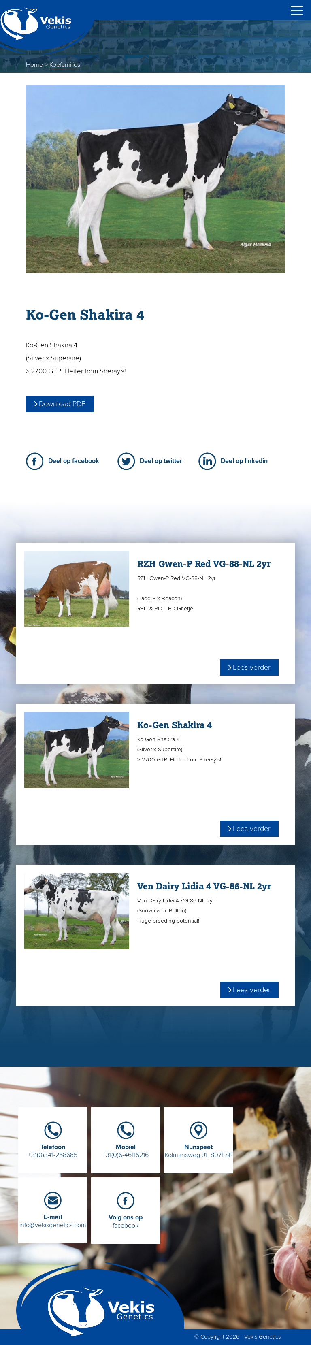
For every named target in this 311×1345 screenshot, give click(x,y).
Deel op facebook (73, 461)
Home (34, 65)
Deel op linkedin (244, 461)
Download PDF (62, 403)
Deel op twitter (161, 461)
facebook (126, 1218)
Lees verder (252, 667)
